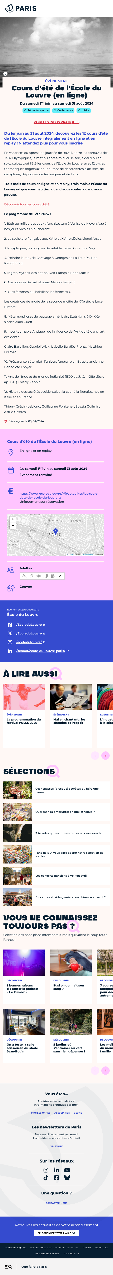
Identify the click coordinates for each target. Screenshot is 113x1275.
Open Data (101, 1247)
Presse (87, 1247)
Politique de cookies (47, 1253)
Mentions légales (15, 1247)
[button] (55, 531)
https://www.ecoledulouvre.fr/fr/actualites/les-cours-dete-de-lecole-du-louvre (59, 496)
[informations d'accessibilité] (42, 576)
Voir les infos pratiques (56, 122)
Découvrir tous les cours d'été (26, 204)
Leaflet (70, 555)
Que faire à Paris (34, 1267)
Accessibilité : (54, 1247)
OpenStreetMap (88, 555)
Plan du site (71, 1253)
